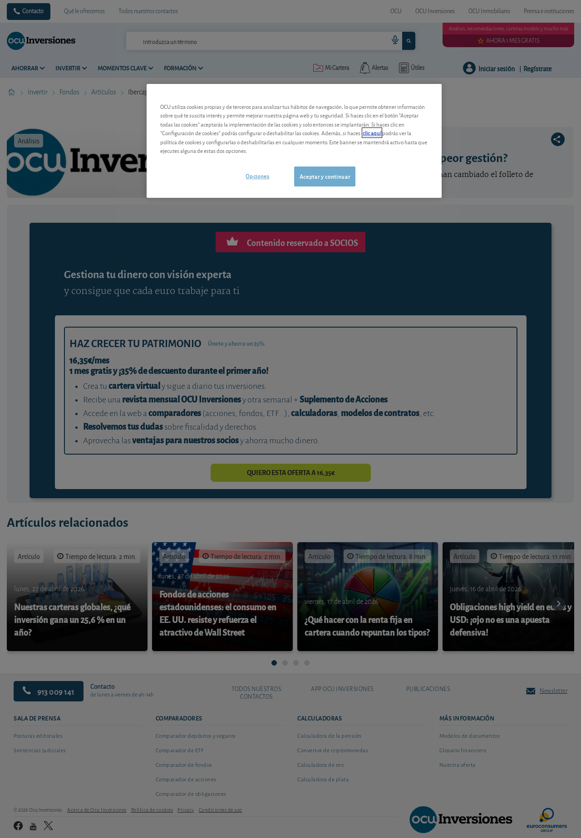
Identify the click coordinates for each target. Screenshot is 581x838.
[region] (294, 141)
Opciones (257, 176)
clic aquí (372, 132)
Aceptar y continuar (325, 176)
